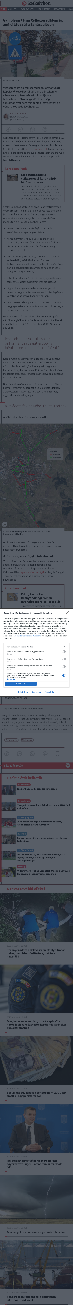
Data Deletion (23, 692)
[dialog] (36, 652)
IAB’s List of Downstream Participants (27, 636)
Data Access (36, 692)
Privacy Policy (50, 692)
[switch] (64, 651)
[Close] (68, 613)
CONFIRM (20, 684)
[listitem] (36, 647)
